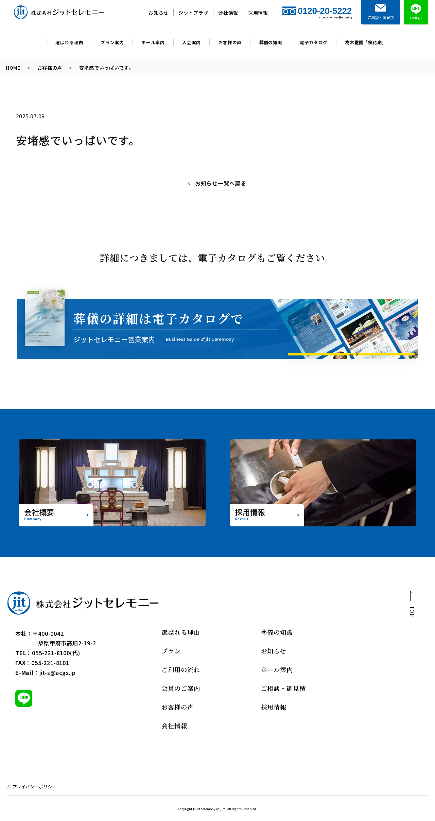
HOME (13, 68)
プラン (171, 650)
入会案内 (191, 42)
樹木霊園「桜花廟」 (365, 42)
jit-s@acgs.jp (57, 672)
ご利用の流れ (180, 669)
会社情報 (228, 12)
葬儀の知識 (270, 42)
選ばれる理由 (69, 42)
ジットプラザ (193, 12)
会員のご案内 (180, 688)
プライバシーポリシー (34, 786)
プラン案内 (112, 42)
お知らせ (159, 12)
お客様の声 (230, 42)
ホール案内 (152, 42)
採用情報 (258, 12)
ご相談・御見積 (283, 688)
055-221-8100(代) (56, 653)
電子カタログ (314, 42)
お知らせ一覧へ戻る (220, 183)
